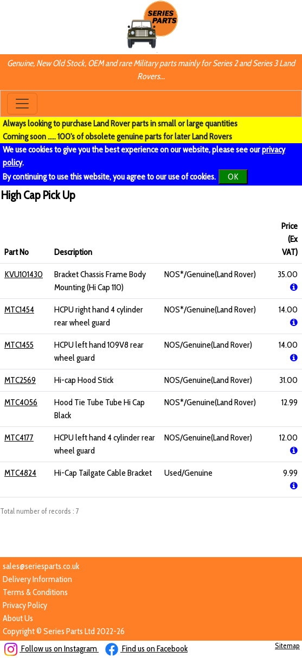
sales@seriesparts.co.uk (41, 566)
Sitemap (287, 645)
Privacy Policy (25, 605)
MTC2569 (20, 380)
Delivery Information (37, 579)
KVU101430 (23, 274)
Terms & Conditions (35, 592)
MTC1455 (19, 345)
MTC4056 (20, 402)
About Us (18, 618)
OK (233, 176)
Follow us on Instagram (51, 648)
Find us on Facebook (146, 648)
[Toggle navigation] (22, 103)
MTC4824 (20, 473)
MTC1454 (19, 309)
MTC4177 (19, 437)
